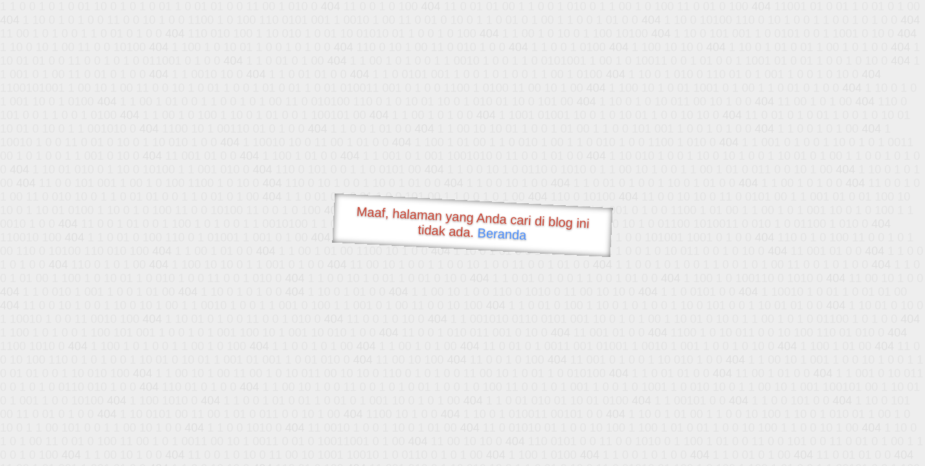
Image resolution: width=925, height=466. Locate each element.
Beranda (502, 233)
